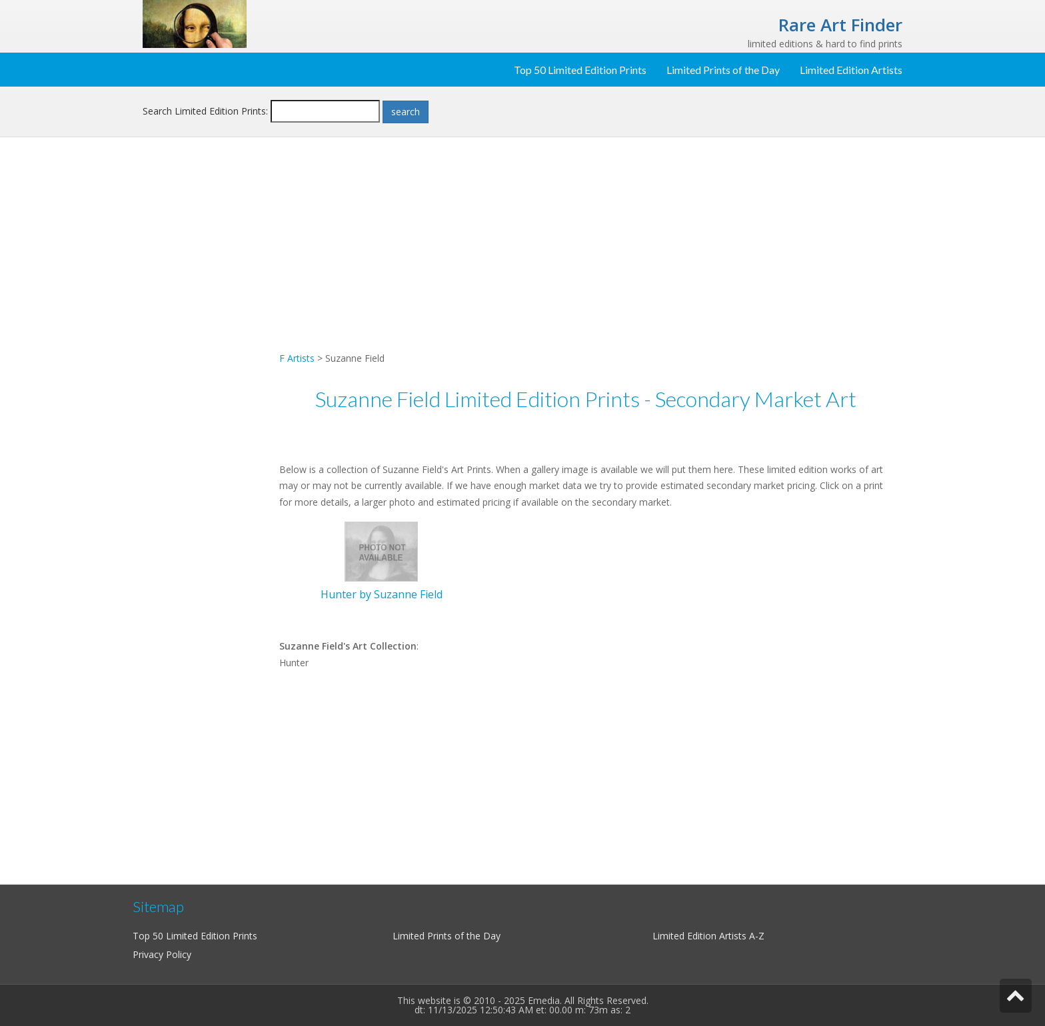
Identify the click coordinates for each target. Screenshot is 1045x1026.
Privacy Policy (162, 954)
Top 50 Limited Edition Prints (580, 69)
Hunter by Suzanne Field (382, 594)
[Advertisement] (206, 364)
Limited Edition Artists (851, 69)
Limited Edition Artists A (703, 935)
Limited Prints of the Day (723, 69)
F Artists (297, 358)
